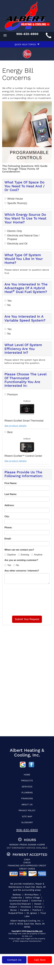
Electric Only (13, 231)
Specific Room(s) (15, 203)
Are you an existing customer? (21, 560)
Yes (8, 300)
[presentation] (27, 602)
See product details (15, 425)
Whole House (13, 198)
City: (7, 516)
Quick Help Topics (27, 44)
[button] (27, 619)
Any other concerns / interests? (21, 570)
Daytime (10, 554)
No (7, 305)
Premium (11, 394)
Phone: (8, 527)
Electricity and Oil (15, 243)
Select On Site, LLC (34, 931)
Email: (7, 538)
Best (8, 432)
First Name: (10, 483)
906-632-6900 (27, 830)
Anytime (36, 554)
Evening (23, 554)
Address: (9, 505)
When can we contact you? (19, 550)
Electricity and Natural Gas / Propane (21, 237)
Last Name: (10, 494)
